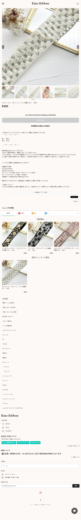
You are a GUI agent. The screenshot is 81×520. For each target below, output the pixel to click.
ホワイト (6, 367)
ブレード (5, 380)
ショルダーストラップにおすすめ (13, 408)
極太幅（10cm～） (8, 316)
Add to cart (40, 120)
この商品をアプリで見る (40, 192)
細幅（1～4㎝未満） (9, 303)
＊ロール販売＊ (7, 321)
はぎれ (5, 385)
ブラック (6, 371)
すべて (8, 213)
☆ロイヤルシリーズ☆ (9, 330)
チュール (5, 335)
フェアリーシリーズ (9, 399)
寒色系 (5, 353)
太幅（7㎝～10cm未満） (10, 312)
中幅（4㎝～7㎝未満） (9, 307)
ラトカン (5, 403)
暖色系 (5, 358)
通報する (76, 201)
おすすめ (5, 390)
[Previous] (3, 47)
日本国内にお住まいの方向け (40, 126)
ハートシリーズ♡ (8, 394)
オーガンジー (7, 348)
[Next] (78, 47)
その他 (5, 344)
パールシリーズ (7, 376)
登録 (76, 486)
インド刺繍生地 (7, 325)
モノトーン (6, 362)
